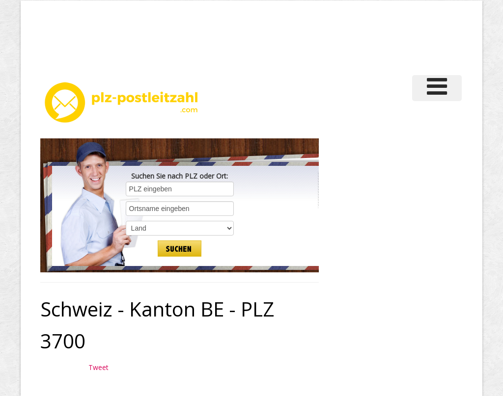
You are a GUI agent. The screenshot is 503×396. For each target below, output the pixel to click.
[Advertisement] (293, 36)
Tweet (98, 367)
